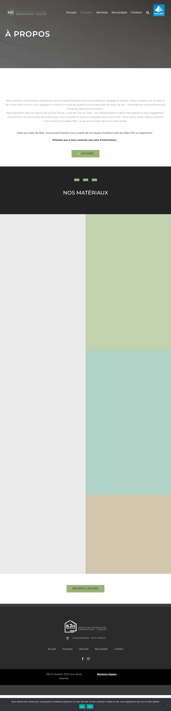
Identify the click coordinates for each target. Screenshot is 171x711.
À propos (86, 12)
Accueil (71, 12)
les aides (85, 157)
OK (82, 706)
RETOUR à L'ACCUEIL (85, 603)
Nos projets (119, 12)
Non (90, 706)
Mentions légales (107, 689)
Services (102, 12)
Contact (136, 12)
